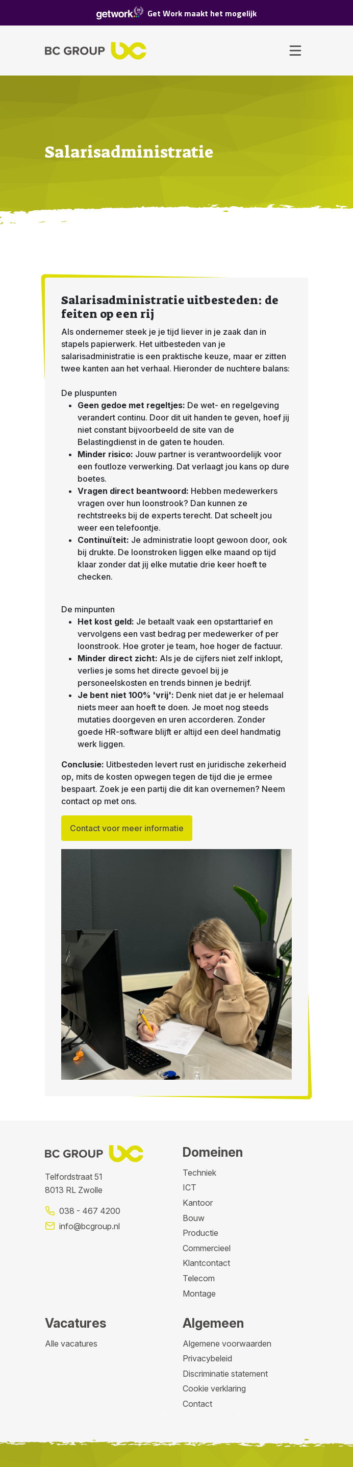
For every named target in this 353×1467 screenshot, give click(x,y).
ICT (189, 1187)
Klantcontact (206, 1263)
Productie (200, 1233)
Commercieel (207, 1248)
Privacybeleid (207, 1358)
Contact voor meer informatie (127, 828)
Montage (199, 1293)
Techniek (199, 1172)
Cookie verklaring (214, 1388)
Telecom (199, 1278)
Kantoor (198, 1203)
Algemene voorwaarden (227, 1343)
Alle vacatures (71, 1343)
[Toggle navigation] (295, 50)
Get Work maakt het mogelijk (176, 13)
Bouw (194, 1218)
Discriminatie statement (225, 1374)
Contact (197, 1404)
